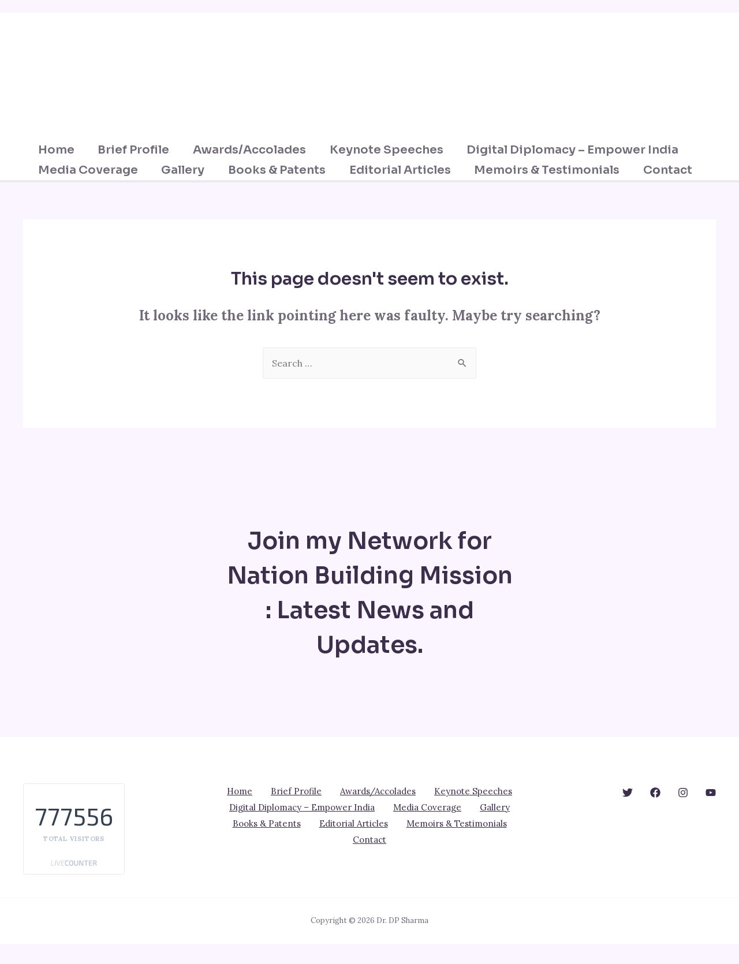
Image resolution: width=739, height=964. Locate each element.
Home (62, 150)
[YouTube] (711, 813)
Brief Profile (141, 150)
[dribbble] (683, 813)
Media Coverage (94, 170)
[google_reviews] (655, 813)
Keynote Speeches (395, 150)
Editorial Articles (409, 170)
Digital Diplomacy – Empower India (582, 150)
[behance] (627, 813)
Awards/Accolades (257, 150)
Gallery (190, 170)
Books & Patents (285, 170)
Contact (69, 190)
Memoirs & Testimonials (556, 170)
